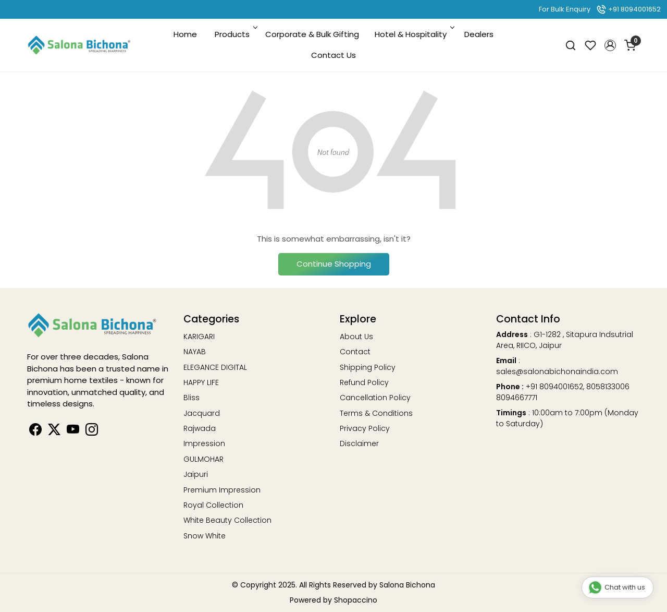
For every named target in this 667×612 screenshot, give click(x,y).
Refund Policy (364, 382)
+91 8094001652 (628, 9)
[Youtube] (73, 431)
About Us (356, 336)
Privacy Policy (365, 428)
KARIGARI (199, 336)
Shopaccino (355, 600)
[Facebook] (35, 431)
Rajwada (199, 428)
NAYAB (194, 351)
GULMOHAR (203, 459)
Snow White (204, 536)
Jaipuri (195, 474)
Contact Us (333, 55)
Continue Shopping (334, 263)
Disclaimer (359, 443)
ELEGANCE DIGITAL (215, 367)
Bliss (191, 397)
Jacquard (201, 413)
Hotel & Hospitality (414, 34)
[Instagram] (91, 431)
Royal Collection (213, 505)
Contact (355, 351)
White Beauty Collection (227, 520)
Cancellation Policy (375, 397)
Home (185, 34)
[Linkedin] (54, 431)
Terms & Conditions (376, 413)
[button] (610, 45)
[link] (570, 45)
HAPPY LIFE (201, 382)
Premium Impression (222, 490)
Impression (204, 443)
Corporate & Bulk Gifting (312, 34)
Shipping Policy (368, 367)
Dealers (478, 34)
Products (235, 34)
